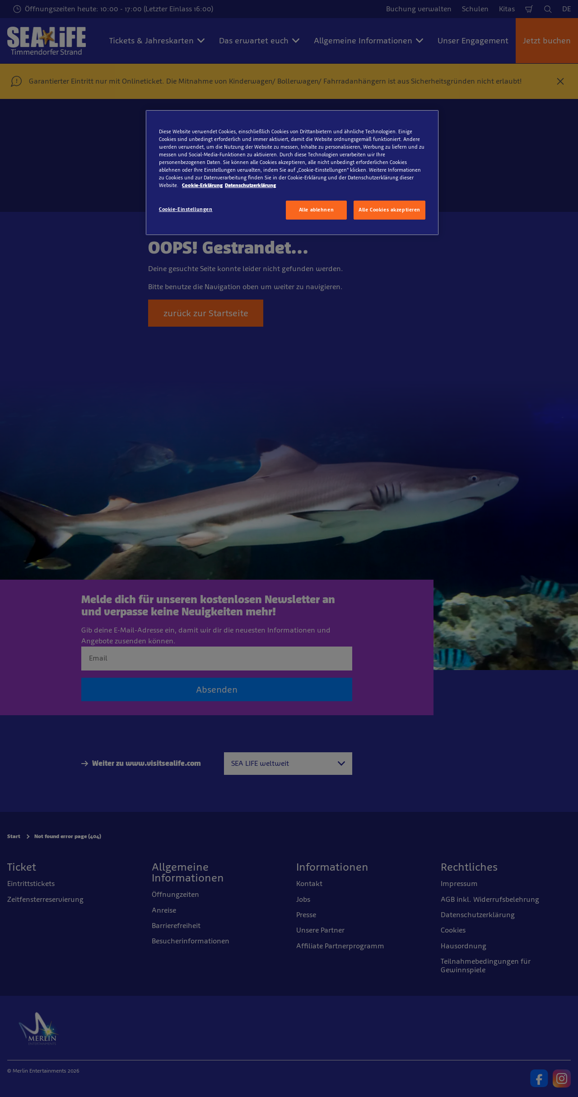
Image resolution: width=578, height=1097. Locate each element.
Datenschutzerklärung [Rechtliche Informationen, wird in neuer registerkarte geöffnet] (250, 185)
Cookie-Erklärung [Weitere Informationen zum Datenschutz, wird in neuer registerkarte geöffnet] (202, 185)
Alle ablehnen (316, 209)
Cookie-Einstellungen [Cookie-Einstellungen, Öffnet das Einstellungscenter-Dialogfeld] (185, 209)
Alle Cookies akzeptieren (389, 209)
